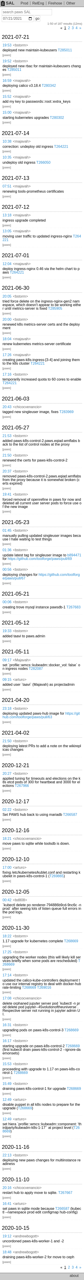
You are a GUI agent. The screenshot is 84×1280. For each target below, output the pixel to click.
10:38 (6, 141)
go (37, 18)
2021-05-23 (15, 522)
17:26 (6, 355)
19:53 (6, 45)
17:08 (6, 998)
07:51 (6, 186)
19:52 (6, 61)
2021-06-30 (15, 288)
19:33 (6, 631)
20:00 (6, 319)
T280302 (57, 118)
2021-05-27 (15, 427)
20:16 (6, 1188)
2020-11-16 (15, 1147)
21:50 (6, 455)
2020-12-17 (15, 801)
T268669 (71, 941)
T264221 (61, 146)
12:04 (6, 264)
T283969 (66, 412)
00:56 (6, 569)
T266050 (43, 162)
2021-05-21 (15, 594)
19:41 (6, 494)
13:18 (6, 215)
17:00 (6, 867)
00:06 (6, 602)
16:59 (6, 81)
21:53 (6, 436)
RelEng (38, 3)
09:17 (6, 660)
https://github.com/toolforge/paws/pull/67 (41, 576)
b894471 (74, 555)
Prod (24, 3)
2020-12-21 (15, 765)
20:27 (6, 773)
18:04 (6, 339)
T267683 (73, 607)
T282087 (36, 668)
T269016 (44, 987)
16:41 (6, 1204)
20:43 (6, 407)
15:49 (6, 1084)
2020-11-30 (15, 928)
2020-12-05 (15, 892)
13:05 (6, 231)
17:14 (6, 975)
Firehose (55, 3)
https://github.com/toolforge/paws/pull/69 (40, 559)
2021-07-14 (15, 133)
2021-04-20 (15, 700)
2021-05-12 (15, 623)
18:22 (6, 936)
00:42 (6, 900)
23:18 (6, 708)
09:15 (6, 679)
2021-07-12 (15, 207)
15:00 (6, 112)
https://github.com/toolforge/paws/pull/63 (41, 715)
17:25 (6, 952)
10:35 (6, 157)
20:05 (6, 296)
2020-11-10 (15, 1179)
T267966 (22, 786)
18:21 (6, 838)
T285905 (55, 308)
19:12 (6, 1236)
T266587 (70, 814)
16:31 (6, 1025)
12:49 (6, 1099)
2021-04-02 (15, 733)
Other (70, 3)
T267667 (65, 1193)
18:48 (6, 1252)
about (74, 1276)
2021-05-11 (15, 651)
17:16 (6, 374)
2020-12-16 (15, 830)
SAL (7, 3)
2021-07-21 (15, 37)
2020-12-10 (15, 859)
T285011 (65, 50)
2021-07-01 (15, 255)
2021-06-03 (15, 399)
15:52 (6, 96)
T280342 (49, 85)
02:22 (6, 810)
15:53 (6, 1064)
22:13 (6, 1155)
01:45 (6, 530)
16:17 (6, 1041)
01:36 (6, 550)
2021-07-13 (15, 178)
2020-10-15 (15, 1228)
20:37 (6, 471)
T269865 (57, 876)
